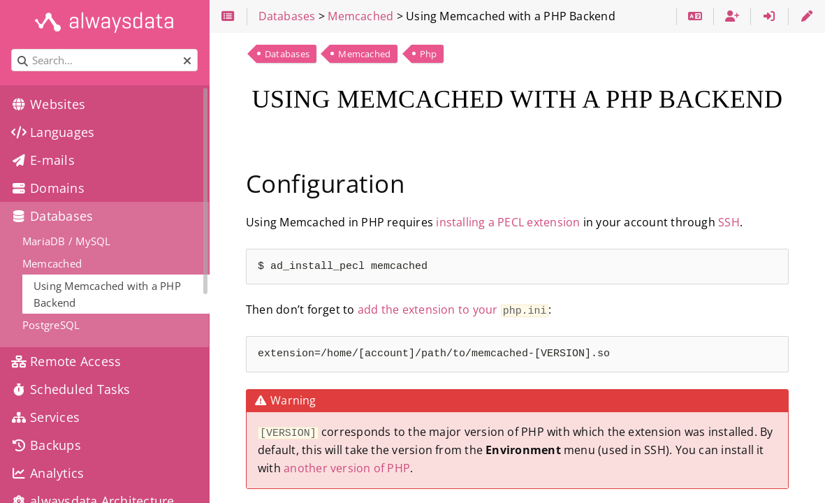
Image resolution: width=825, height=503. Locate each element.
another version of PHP (347, 466)
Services (45, 417)
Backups (46, 445)
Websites (48, 104)
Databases (287, 54)
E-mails (43, 160)
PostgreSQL (51, 325)
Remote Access (66, 361)
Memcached (364, 54)
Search (12, 49)
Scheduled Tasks (71, 389)
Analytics (47, 473)
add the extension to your (453, 309)
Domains (48, 188)
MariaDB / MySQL (66, 241)
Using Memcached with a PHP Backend (107, 294)
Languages (52, 132)
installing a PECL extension (508, 222)
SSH (729, 222)
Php (428, 54)
